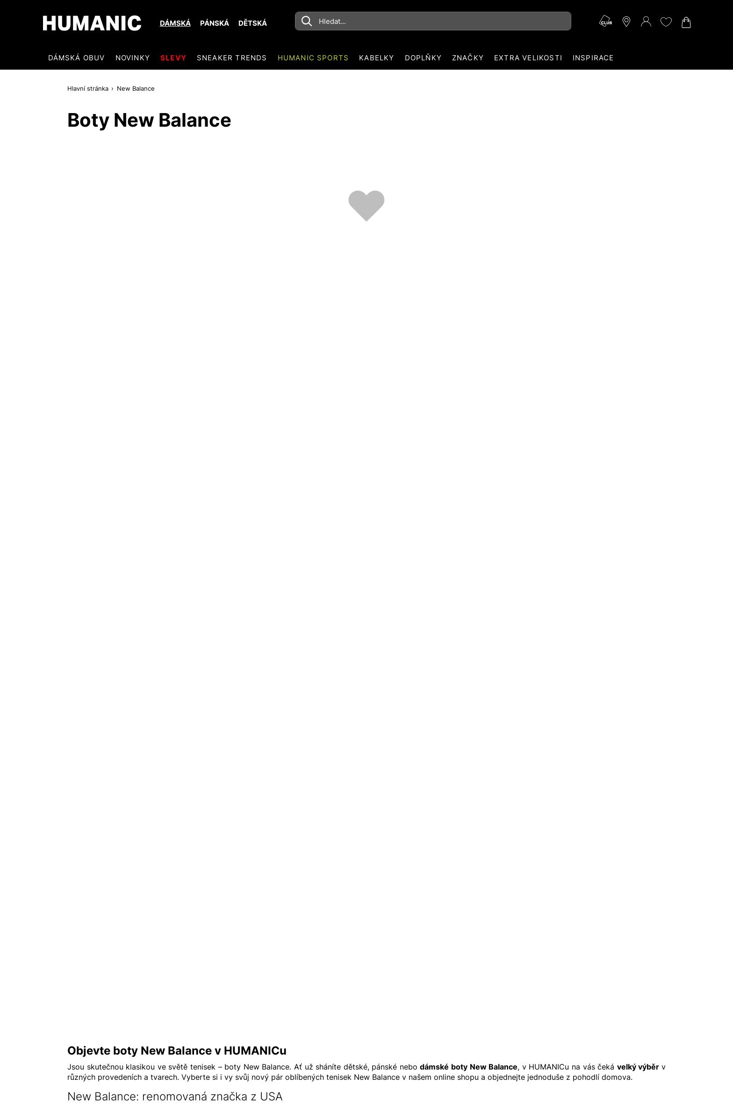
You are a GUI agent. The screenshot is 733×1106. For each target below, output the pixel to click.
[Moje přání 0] (666, 22)
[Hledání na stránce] (433, 21)
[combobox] (433, 21)
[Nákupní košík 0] (685, 22)
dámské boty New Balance (468, 1066)
